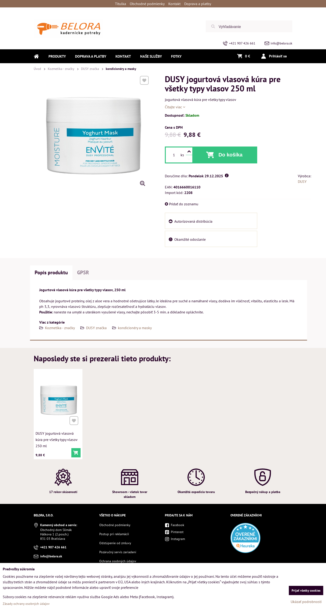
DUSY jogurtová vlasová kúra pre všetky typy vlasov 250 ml (56, 438)
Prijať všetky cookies (306, 590)
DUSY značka (96, 327)
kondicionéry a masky (135, 327)
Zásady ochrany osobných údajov (26, 604)
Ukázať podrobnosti (306, 601)
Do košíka (230, 155)
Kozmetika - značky (60, 327)
